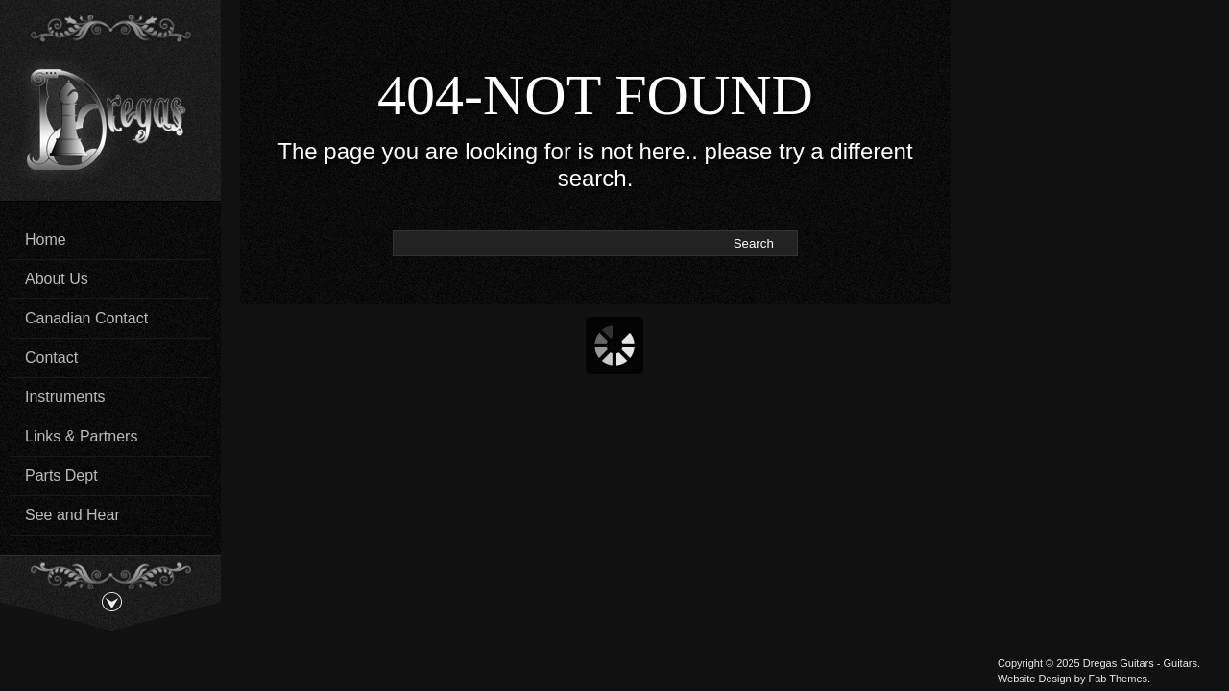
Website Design (1035, 678)
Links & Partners (81, 436)
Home (45, 239)
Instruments (65, 397)
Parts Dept (61, 475)
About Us (56, 279)
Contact (51, 357)
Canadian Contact (86, 318)
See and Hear (72, 515)
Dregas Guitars (1118, 663)
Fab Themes (1117, 678)
